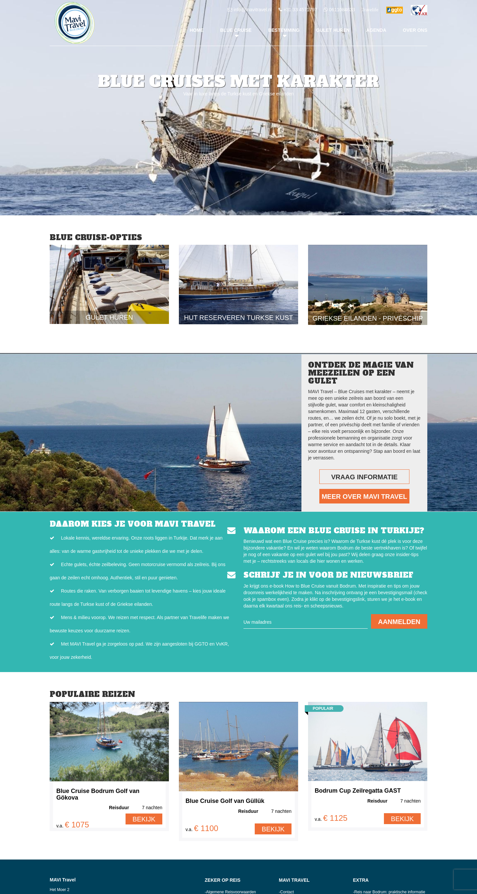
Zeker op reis (222, 880)
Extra (361, 880)
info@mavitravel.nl (253, 9)
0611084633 (342, 9)
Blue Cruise (236, 30)
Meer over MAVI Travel (364, 496)
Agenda (376, 30)
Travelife (369, 9)
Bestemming (283, 30)
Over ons (415, 30)
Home (197, 30)
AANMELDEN (399, 621)
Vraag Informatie (364, 477)
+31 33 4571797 (300, 9)
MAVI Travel (294, 880)
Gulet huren (332, 30)
